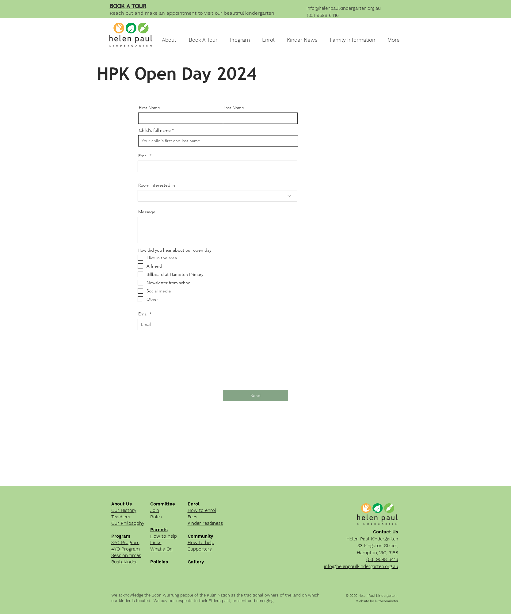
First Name (149, 107)
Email (143, 156)
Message (146, 212)
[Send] (255, 395)
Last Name (233, 107)
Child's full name (155, 130)
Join (154, 510)
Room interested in (156, 185)
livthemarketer (386, 601)
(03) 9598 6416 (323, 15)
